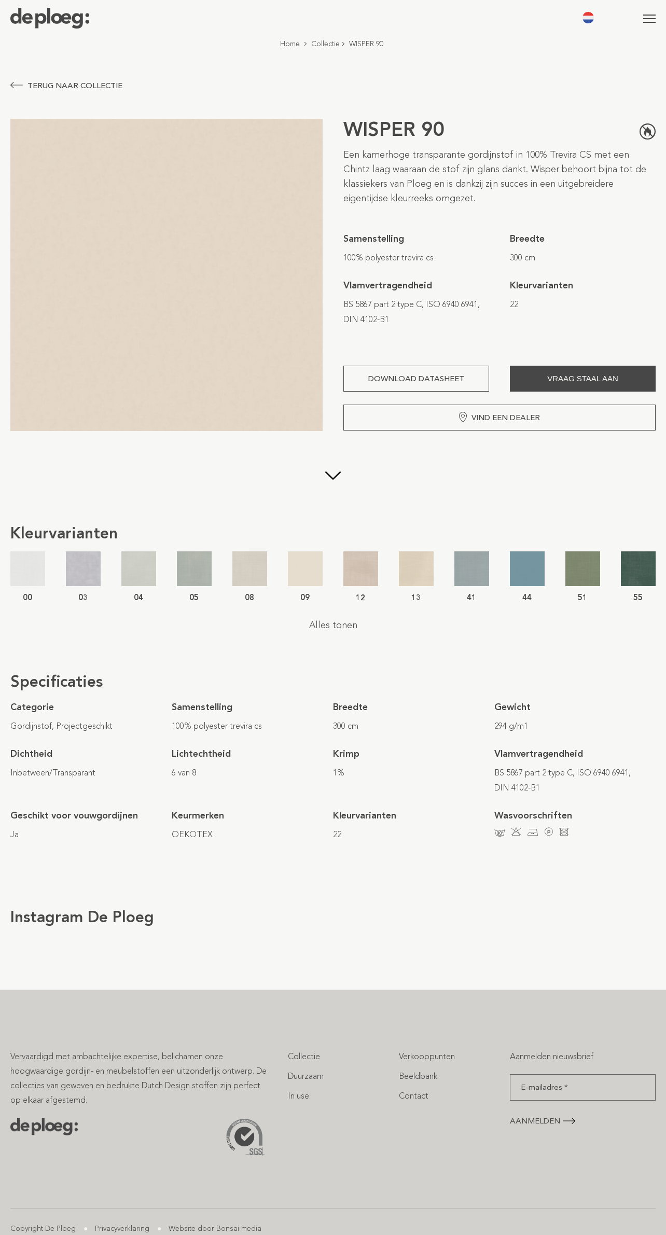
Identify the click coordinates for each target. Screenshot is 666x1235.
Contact (413, 1096)
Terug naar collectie (66, 85)
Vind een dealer (499, 417)
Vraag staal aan (582, 378)
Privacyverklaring (122, 1228)
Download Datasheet (416, 378)
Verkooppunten (427, 1056)
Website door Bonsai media (215, 1228)
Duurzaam (306, 1076)
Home (290, 43)
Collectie (325, 43)
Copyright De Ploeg (43, 1228)
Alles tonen (333, 625)
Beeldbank (418, 1076)
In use (298, 1096)
